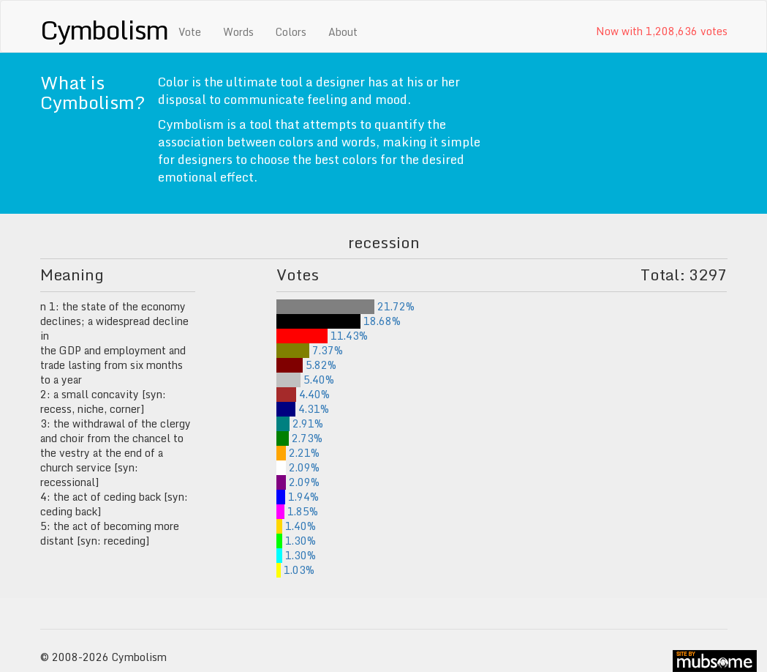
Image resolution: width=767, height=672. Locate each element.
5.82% (306, 364)
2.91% (299, 423)
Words (238, 31)
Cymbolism (104, 29)
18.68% (338, 321)
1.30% (296, 540)
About (343, 31)
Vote (189, 31)
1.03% (295, 569)
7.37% (309, 350)
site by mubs (715, 661)
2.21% (298, 452)
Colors (291, 31)
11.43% (322, 335)
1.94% (297, 496)
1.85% (297, 511)
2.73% (299, 438)
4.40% (303, 394)
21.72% (345, 306)
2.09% (298, 467)
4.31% (303, 408)
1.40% (296, 526)
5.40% (305, 379)
